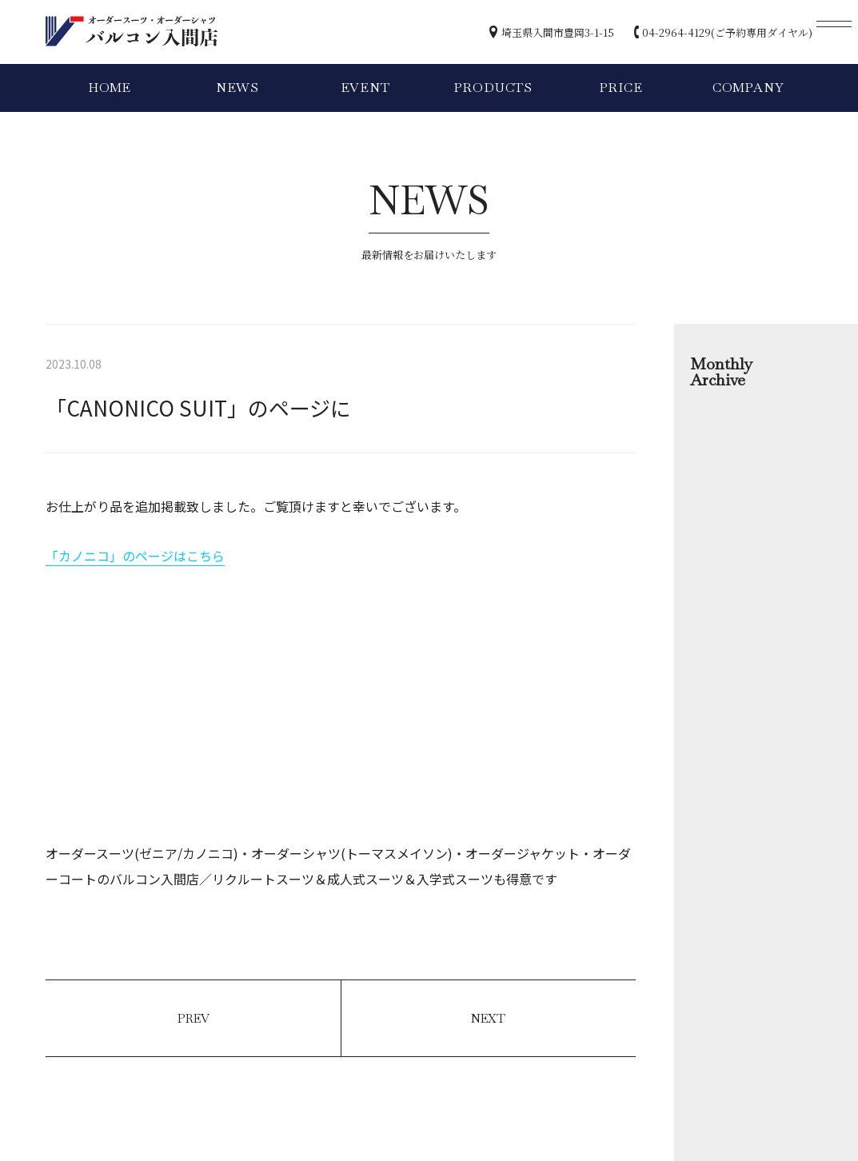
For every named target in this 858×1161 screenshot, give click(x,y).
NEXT (488, 1018)
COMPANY (748, 87)
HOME (109, 87)
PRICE (621, 87)
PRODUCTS (493, 87)
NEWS (237, 87)
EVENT (365, 87)
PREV (194, 1018)
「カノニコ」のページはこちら (135, 555)
